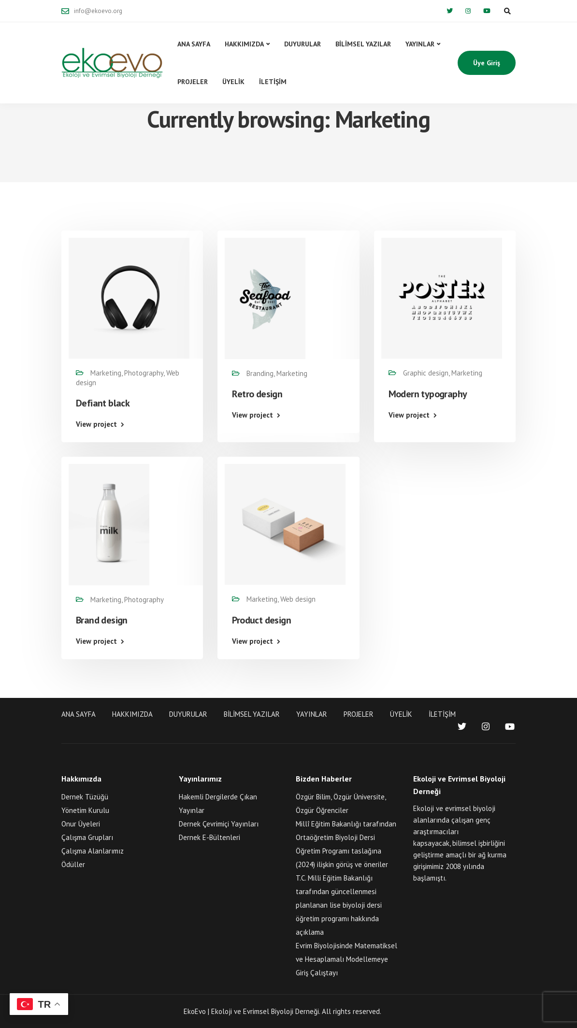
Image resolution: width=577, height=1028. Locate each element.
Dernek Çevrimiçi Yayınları (219, 823)
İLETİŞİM (273, 81)
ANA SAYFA (193, 44)
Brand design (102, 620)
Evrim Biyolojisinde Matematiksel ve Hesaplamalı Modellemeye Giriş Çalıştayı (346, 959)
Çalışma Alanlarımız (92, 850)
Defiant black (103, 403)
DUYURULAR (302, 44)
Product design (261, 620)
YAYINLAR (419, 44)
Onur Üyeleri (80, 823)
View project (96, 424)
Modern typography (428, 394)
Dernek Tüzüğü (84, 796)
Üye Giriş (486, 62)
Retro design (257, 394)
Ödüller (73, 864)
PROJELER (192, 81)
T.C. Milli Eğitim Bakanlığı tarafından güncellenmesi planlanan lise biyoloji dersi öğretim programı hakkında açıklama (339, 905)
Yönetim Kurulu (85, 810)
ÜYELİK (233, 81)
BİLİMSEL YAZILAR (363, 44)
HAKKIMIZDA (244, 44)
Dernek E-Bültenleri (209, 837)
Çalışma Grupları (87, 837)
